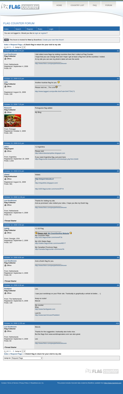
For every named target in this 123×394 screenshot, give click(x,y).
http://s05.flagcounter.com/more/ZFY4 (49, 189)
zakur (6, 147)
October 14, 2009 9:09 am (14, 257)
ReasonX (8, 108)
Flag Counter (20, 6)
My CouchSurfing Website (58, 233)
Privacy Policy (23, 383)
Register (30, 29)
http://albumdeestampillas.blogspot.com (50, 153)
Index (6, 29)
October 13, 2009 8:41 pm (14, 143)
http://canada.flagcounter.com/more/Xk (49, 249)
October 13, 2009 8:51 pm (14, 171)
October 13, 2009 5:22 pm (14, 79)
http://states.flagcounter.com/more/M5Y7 (50, 243)
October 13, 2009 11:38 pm (14, 197)
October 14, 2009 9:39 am (14, 285)
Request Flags (16, 45)
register (43, 33)
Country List (77, 5)
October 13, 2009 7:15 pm (14, 104)
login (36, 33)
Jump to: (23, 358)
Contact (3, 383)
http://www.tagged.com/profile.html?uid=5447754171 (55, 91)
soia (6, 82)
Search (18, 29)
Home (59, 5)
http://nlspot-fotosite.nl (44, 179)
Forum (108, 5)
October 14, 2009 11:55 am (14, 323)
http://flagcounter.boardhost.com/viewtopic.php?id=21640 (56, 159)
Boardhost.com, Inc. (37, 383)
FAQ (95, 5)
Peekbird (7, 289)
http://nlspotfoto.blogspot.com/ (46, 183)
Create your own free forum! (53, 40)
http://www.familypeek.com (45, 309)
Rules (40, 29)
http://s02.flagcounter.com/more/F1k (48, 237)
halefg (6, 228)
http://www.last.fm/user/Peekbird (47, 315)
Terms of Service (12, 383)
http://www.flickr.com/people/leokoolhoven (51, 63)
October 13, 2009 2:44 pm (14, 51)
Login (51, 29)
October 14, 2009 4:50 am (14, 225)
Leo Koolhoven (10, 54)
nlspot (6, 174)
